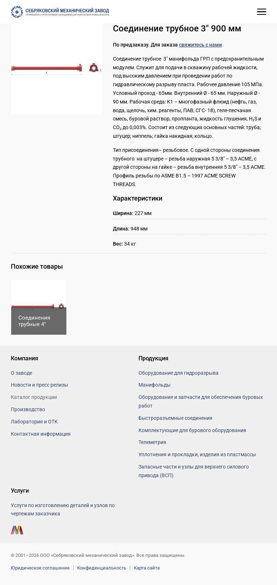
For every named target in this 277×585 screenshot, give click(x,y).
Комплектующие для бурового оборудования (192, 430)
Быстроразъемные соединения (175, 418)
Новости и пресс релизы (39, 385)
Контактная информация (41, 434)
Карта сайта (147, 568)
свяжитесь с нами (200, 45)
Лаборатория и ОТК (34, 422)
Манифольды (154, 385)
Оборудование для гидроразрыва (178, 373)
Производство (28, 409)
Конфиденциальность (101, 568)
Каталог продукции (34, 397)
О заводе (21, 373)
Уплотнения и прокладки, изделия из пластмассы (197, 454)
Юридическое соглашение (40, 568)
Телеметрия (152, 442)
